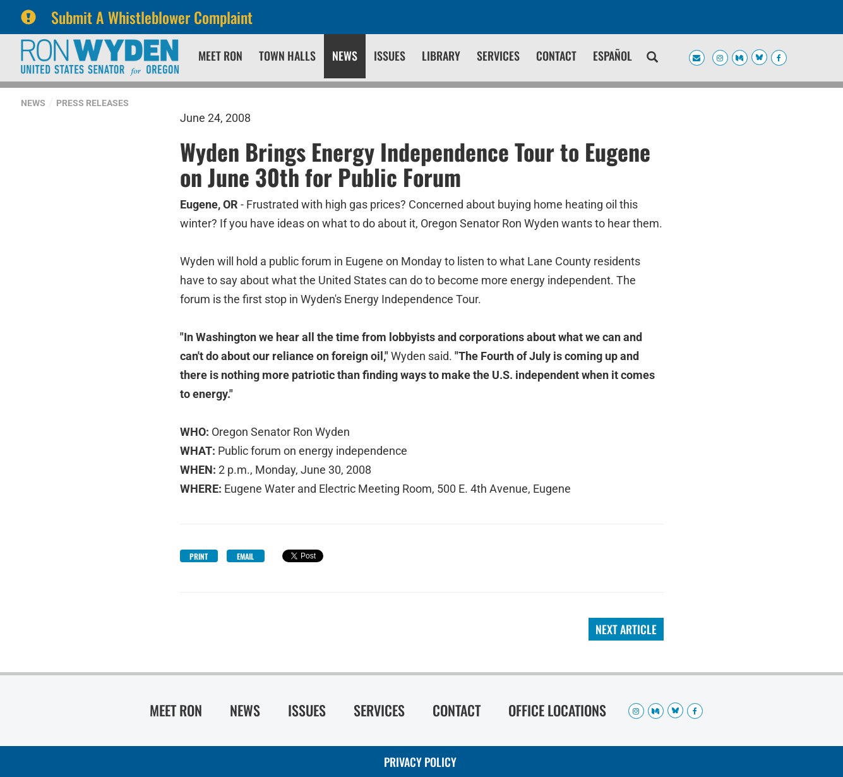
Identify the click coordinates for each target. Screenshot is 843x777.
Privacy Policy (420, 762)
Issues (389, 55)
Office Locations (557, 710)
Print (198, 556)
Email (245, 556)
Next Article (626, 629)
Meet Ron (220, 55)
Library (441, 55)
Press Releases (92, 103)
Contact (556, 55)
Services (498, 55)
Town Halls (287, 55)
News (344, 55)
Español (612, 55)
